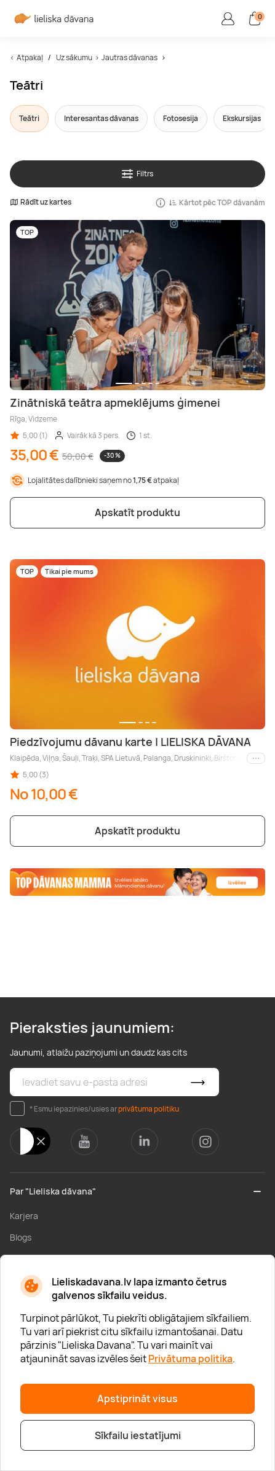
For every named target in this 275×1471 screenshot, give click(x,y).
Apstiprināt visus (137, 1398)
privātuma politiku (148, 1109)
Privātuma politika (190, 1358)
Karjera (24, 1216)
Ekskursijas (242, 118)
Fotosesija (180, 118)
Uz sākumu (74, 57)
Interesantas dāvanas (101, 118)
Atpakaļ (30, 57)
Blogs (20, 1237)
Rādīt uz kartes (40, 202)
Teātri (29, 118)
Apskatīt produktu (137, 512)
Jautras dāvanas (129, 57)
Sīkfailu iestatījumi (138, 1435)
